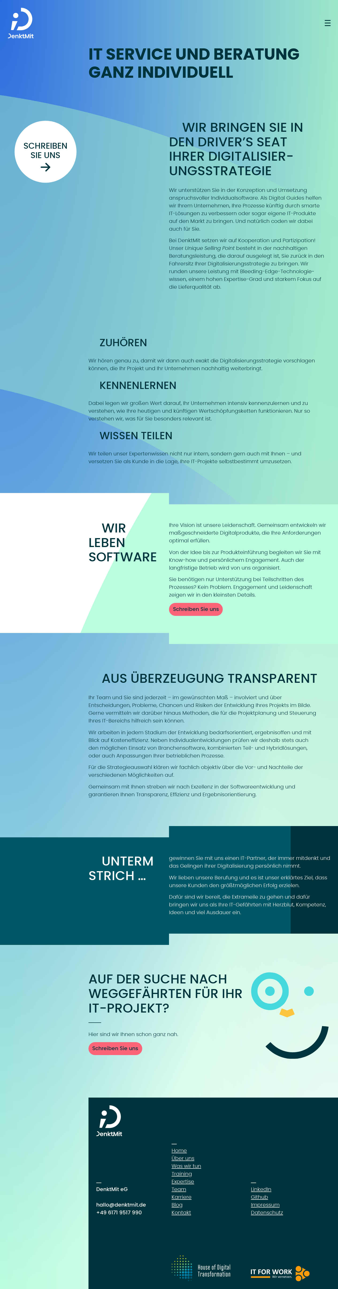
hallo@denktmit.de (121, 1204)
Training (182, 1173)
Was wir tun (186, 1166)
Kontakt (181, 1212)
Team (179, 1189)
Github (259, 1197)
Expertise (183, 1181)
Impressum (265, 1204)
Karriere (182, 1197)
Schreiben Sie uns (196, 609)
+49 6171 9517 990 (119, 1212)
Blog (177, 1204)
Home (179, 1150)
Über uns (183, 1158)
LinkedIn (261, 1189)
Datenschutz (267, 1212)
